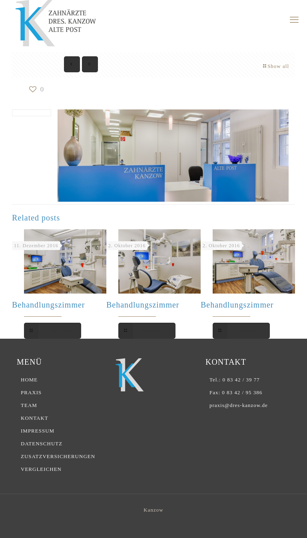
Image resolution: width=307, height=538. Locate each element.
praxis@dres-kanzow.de (238, 405)
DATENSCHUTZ (41, 444)
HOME (29, 380)
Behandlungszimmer (48, 304)
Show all (275, 66)
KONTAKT (34, 418)
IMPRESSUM (37, 431)
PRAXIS (31, 392)
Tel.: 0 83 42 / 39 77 (234, 380)
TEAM (29, 405)
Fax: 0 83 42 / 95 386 (235, 392)
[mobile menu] (294, 20)
